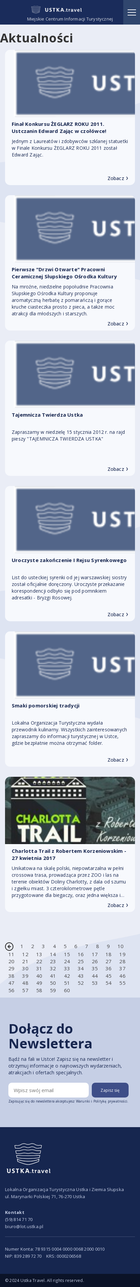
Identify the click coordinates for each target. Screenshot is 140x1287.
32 (53, 968)
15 (67, 954)
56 (11, 990)
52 (81, 982)
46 (122, 975)
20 (11, 961)
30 (25, 968)
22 (39, 961)
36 (109, 968)
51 (67, 982)
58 (39, 990)
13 (39, 954)
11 (11, 954)
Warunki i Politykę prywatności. (102, 1101)
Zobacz (118, 178)
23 (53, 961)
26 (95, 961)
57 (25, 990)
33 (67, 968)
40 (39, 975)
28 (122, 961)
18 (109, 954)
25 (81, 961)
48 (25, 982)
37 (122, 968)
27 (109, 961)
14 (53, 954)
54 (109, 982)
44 (95, 975)
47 (11, 982)
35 (95, 968)
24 (67, 961)
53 (95, 982)
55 (122, 982)
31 (39, 968)
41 (53, 975)
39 (25, 975)
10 (121, 946)
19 (122, 954)
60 (67, 990)
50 (53, 982)
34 (81, 968)
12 (25, 954)
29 (11, 968)
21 (25, 961)
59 (53, 990)
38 (11, 975)
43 (81, 975)
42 (67, 975)
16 (81, 954)
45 (109, 975)
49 (39, 982)
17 (95, 954)
